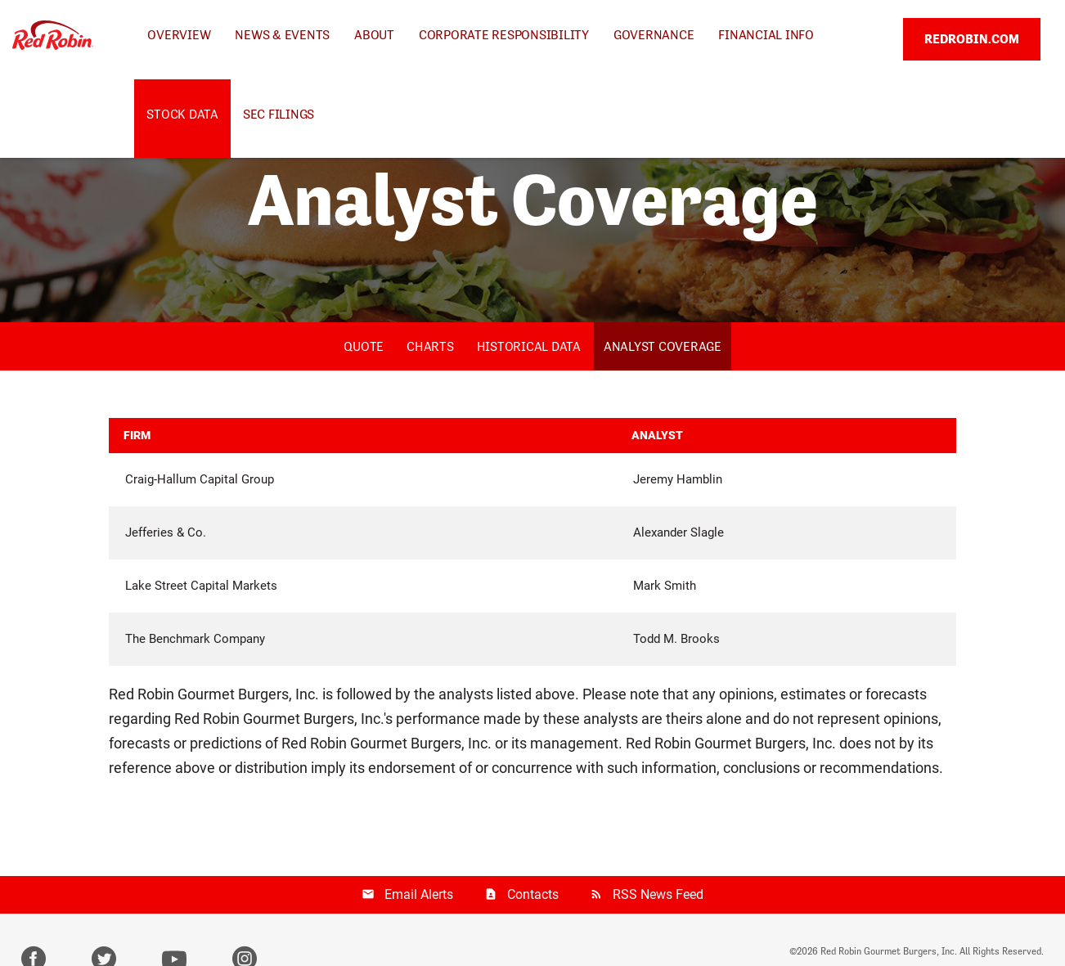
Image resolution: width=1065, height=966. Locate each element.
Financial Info (766, 35)
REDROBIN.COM (971, 39)
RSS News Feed (658, 894)
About (374, 35)
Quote (364, 346)
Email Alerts (418, 894)
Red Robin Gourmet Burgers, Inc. (888, 951)
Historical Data (529, 346)
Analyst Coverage (662, 346)
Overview (178, 35)
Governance (653, 35)
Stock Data (182, 114)
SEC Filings (278, 114)
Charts (430, 346)
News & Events (282, 35)
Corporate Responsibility (504, 35)
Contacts (533, 894)
